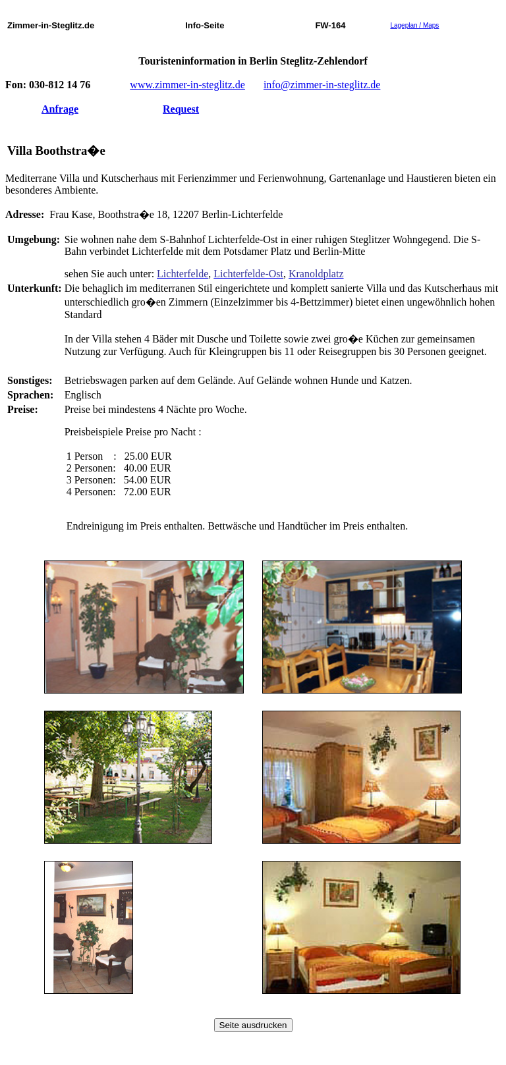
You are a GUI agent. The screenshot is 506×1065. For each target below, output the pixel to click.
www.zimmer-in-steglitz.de (187, 84)
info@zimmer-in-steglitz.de (322, 84)
